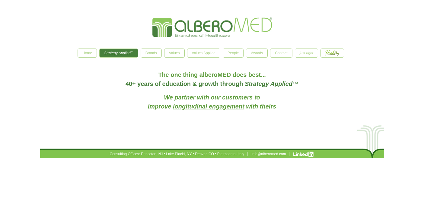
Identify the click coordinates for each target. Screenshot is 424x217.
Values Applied (204, 53)
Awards (257, 53)
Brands (151, 53)
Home (87, 53)
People (233, 53)
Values (174, 53)
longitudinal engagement (208, 106)
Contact (281, 53)
